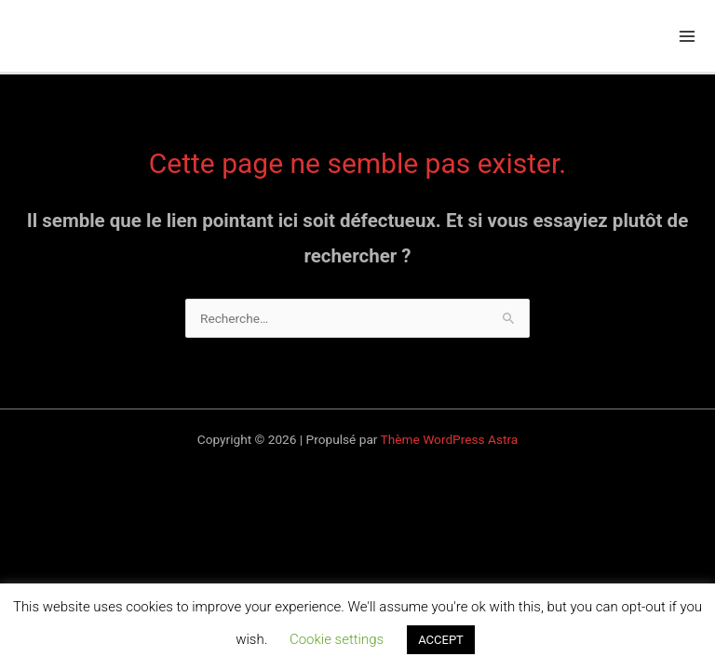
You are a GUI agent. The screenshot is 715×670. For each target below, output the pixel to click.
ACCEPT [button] (441, 640)
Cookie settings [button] (337, 639)
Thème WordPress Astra (450, 439)
